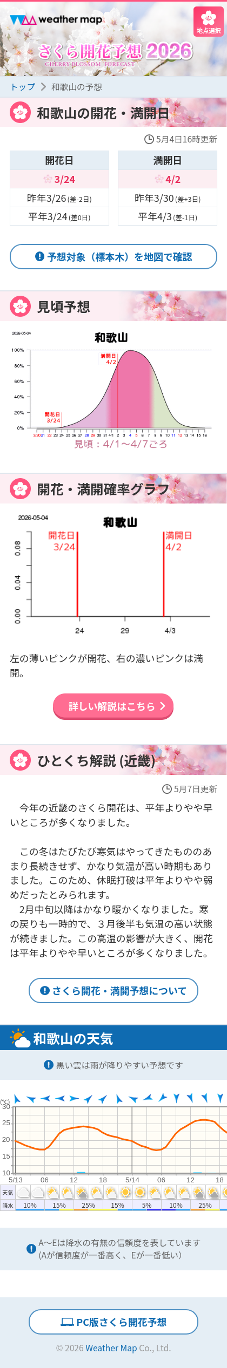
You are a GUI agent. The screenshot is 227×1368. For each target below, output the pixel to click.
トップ (22, 86)
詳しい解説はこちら (112, 706)
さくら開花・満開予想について (119, 990)
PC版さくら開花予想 (121, 1322)
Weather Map (111, 1348)
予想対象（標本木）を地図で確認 (119, 256)
